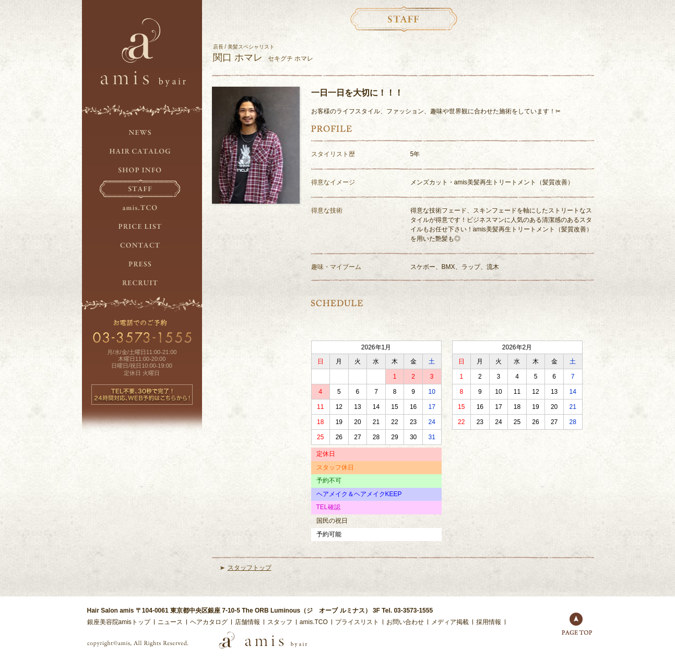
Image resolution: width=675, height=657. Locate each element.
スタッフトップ (249, 567)
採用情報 (488, 622)
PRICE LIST (142, 226)
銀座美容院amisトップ (118, 622)
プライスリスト (357, 622)
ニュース (170, 622)
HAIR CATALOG (142, 151)
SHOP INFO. (142, 170)
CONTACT (142, 245)
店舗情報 (247, 622)
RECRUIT (142, 283)
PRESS (142, 264)
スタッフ (279, 622)
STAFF (142, 189)
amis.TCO (142, 207)
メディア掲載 (450, 622)
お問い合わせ (405, 622)
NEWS (142, 132)
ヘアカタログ (209, 622)
